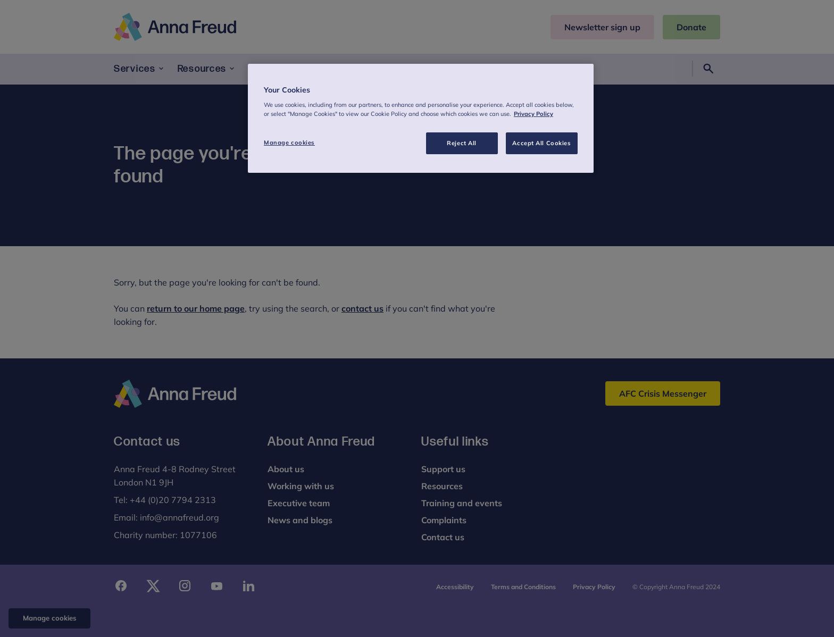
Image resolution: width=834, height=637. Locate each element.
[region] (421, 118)
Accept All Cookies (541, 143)
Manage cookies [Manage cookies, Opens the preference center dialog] (289, 142)
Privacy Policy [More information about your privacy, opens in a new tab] (533, 114)
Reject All (462, 143)
